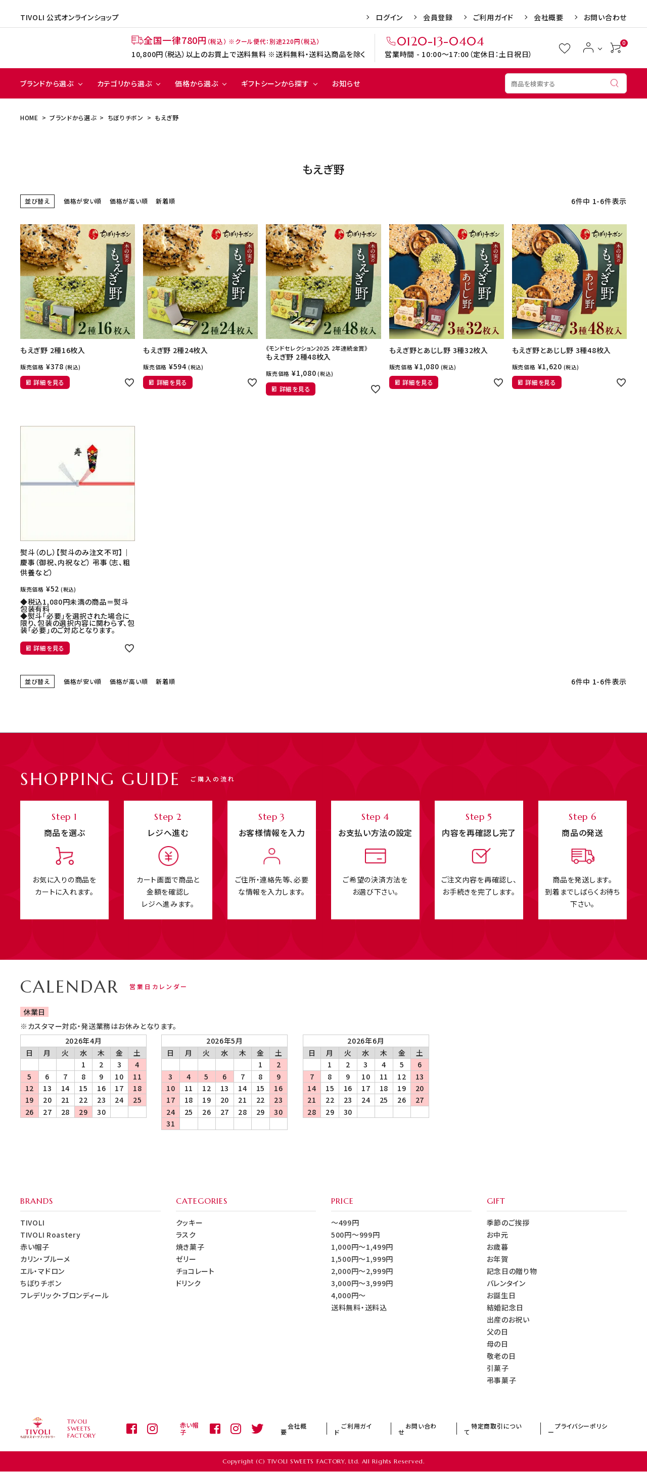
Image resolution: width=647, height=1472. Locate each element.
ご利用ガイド (493, 17)
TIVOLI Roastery (50, 1235)
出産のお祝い (508, 1319)
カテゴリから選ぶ (124, 83)
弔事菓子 (502, 1380)
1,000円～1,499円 (362, 1247)
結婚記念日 (505, 1307)
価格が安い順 (83, 201)
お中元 (498, 1235)
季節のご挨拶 (508, 1222)
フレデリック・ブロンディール (64, 1295)
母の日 (498, 1344)
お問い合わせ (605, 17)
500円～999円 (355, 1235)
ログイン (389, 17)
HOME (29, 117)
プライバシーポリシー (590, 1429)
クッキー (189, 1222)
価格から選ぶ (196, 83)
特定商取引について (518, 1429)
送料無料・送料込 (359, 1307)
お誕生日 (501, 1295)
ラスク (186, 1235)
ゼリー (186, 1259)
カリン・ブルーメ (45, 1259)
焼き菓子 (190, 1247)
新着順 (165, 201)
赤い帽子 (35, 1247)
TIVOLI (32, 1222)
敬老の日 (501, 1356)
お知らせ (346, 83)
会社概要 (549, 17)
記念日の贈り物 (512, 1271)
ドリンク (188, 1283)
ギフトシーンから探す (275, 83)
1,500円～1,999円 (362, 1259)
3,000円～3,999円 (362, 1283)
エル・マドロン (42, 1271)
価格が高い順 (129, 201)
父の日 (498, 1332)
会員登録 (438, 17)
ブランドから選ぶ (47, 83)
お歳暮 (498, 1247)
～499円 (345, 1222)
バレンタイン (506, 1283)
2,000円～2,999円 (362, 1271)
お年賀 (498, 1259)
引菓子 (498, 1368)
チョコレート (195, 1271)
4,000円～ (348, 1295)
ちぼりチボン (126, 117)
